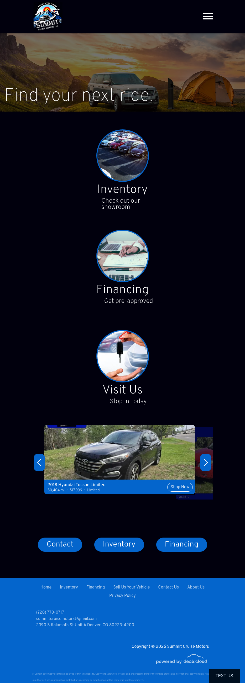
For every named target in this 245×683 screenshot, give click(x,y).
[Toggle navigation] (208, 16)
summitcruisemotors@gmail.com (66, 619)
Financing (122, 291)
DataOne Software (115, 674)
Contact (60, 546)
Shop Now (159, 496)
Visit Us (122, 392)
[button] (39, 463)
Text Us (224, 676)
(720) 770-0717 (50, 612)
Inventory (122, 190)
